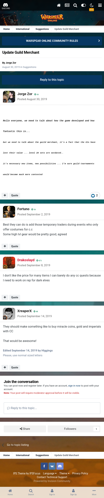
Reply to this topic (52, 79)
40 (36, 311)
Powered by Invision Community (52, 481)
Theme (64, 473)
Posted (32, 99)
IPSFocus (35, 473)
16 (36, 94)
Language (50, 473)
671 (39, 261)
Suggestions (29, 67)
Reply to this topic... (22, 408)
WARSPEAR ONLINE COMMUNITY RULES (52, 41)
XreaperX (24, 311)
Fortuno (23, 209)
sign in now (74, 385)
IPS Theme (19, 473)
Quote (14, 195)
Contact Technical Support (52, 477)
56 (33, 209)
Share (25, 429)
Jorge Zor (11, 62)
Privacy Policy (80, 473)
